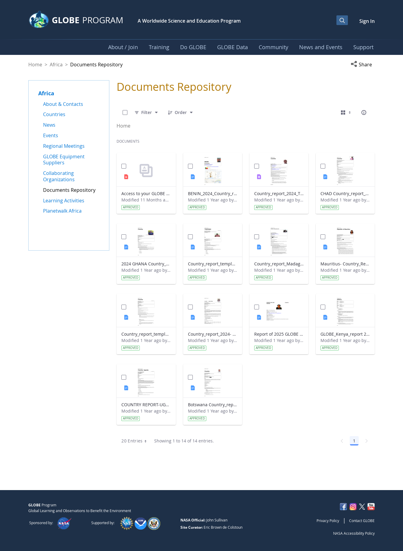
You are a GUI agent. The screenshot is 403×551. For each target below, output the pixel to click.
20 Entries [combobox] (136, 441)
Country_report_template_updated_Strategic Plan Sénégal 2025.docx (146, 334)
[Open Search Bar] (342, 20)
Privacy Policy (328, 520)
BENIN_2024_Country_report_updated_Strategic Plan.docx (212, 193)
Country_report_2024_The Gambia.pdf (279, 193)
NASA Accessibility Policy (354, 533)
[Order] (181, 112)
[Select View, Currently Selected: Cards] (346, 112)
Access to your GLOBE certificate (146, 193)
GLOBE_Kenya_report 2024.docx (345, 334)
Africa (56, 64)
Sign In (367, 21)
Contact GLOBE (362, 520)
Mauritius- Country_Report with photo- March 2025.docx (345, 264)
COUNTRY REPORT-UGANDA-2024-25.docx (146, 404)
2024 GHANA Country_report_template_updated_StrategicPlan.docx (146, 264)
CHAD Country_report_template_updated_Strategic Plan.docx (345, 193)
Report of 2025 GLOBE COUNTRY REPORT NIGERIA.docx (279, 334)
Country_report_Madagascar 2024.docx (279, 264)
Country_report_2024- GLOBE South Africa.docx (212, 334)
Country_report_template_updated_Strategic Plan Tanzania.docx (212, 264)
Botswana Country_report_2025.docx (212, 404)
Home (35, 64)
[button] (363, 64)
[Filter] (146, 112)
